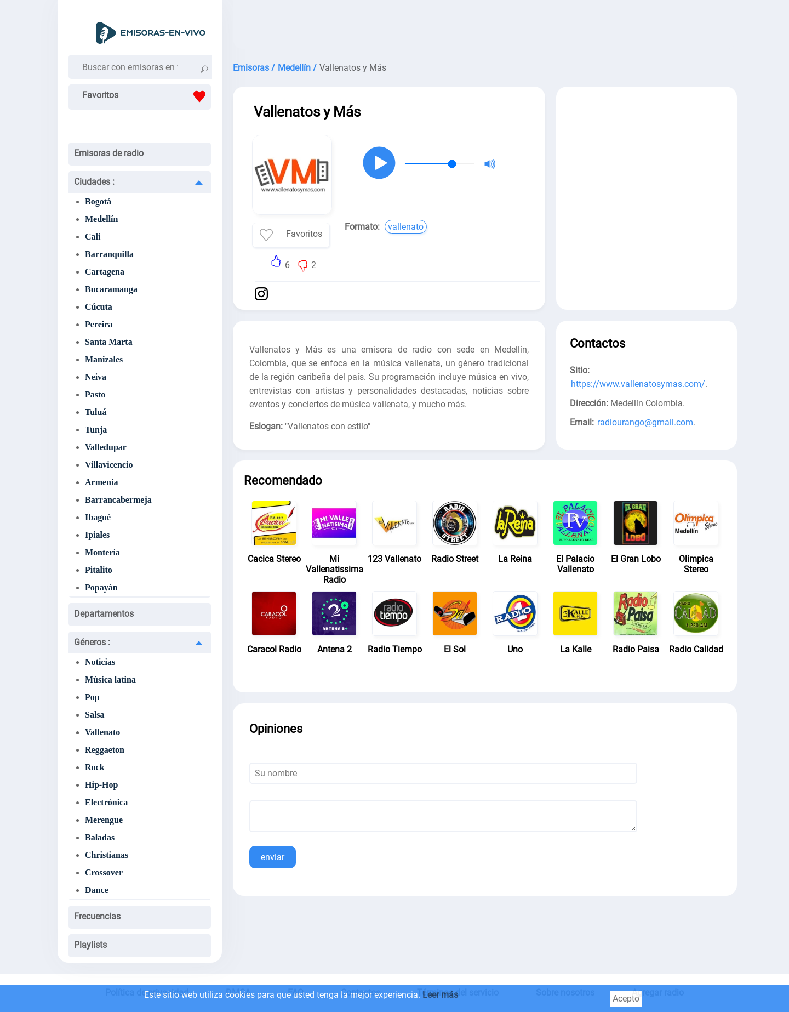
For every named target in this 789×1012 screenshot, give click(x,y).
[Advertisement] (485, 27)
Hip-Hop (101, 784)
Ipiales (97, 534)
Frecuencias (97, 916)
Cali (92, 236)
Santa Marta (109, 341)
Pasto (95, 394)
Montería (102, 552)
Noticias (100, 662)
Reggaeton (104, 749)
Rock (95, 767)
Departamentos (104, 614)
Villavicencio (109, 464)
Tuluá (95, 412)
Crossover (104, 872)
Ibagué (98, 517)
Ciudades (94, 182)
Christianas (106, 855)
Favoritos (146, 96)
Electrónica (106, 802)
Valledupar (106, 447)
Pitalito (98, 570)
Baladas (100, 837)
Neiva (95, 377)
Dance (96, 890)
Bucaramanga (111, 289)
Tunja (96, 429)
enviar (272, 857)
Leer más (440, 995)
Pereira (98, 324)
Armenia (101, 482)
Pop (92, 697)
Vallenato (102, 732)
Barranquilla (109, 254)
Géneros (92, 642)
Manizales (104, 359)
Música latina (110, 679)
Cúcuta (98, 306)
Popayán (101, 587)
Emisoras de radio (109, 153)
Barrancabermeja (118, 499)
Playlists (90, 945)
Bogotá (98, 201)
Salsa (95, 714)
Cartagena (104, 271)
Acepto (626, 998)
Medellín (101, 219)
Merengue (104, 820)
